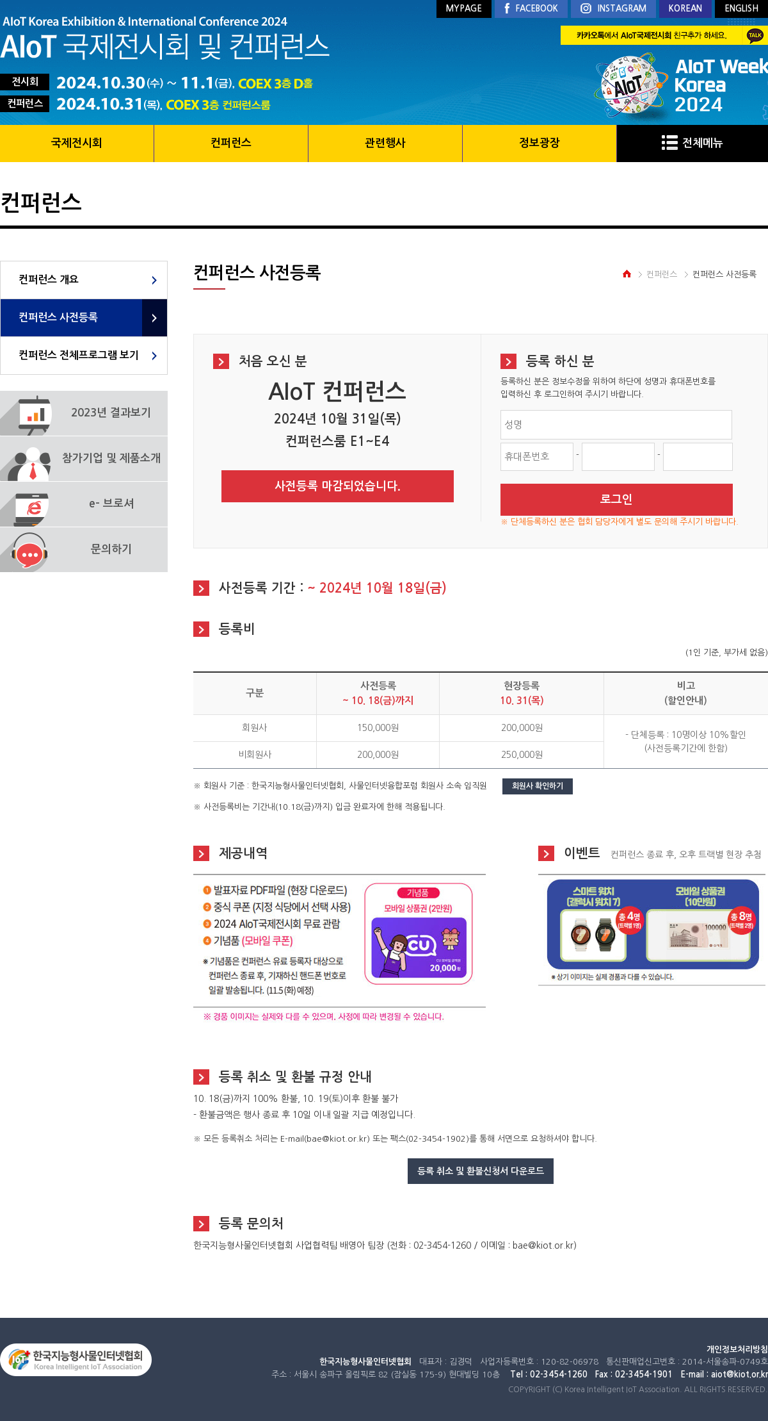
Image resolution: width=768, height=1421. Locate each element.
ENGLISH (741, 8)
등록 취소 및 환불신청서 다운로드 (480, 1171)
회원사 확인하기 (537, 786)
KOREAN (685, 8)
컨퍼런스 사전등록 (58, 317)
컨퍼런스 (231, 143)
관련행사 (385, 143)
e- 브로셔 (111, 503)
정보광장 (539, 143)
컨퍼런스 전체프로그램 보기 (79, 355)
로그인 (616, 499)
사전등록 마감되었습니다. (338, 486)
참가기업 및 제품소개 (111, 458)
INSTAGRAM (613, 9)
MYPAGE (464, 8)
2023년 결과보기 (111, 412)
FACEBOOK (531, 9)
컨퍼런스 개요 (49, 279)
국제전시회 (76, 143)
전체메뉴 (692, 143)
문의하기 (111, 549)
